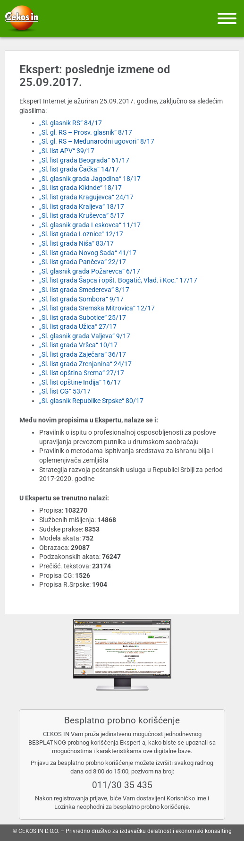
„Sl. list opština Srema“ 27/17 (81, 373)
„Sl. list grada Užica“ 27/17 (78, 326)
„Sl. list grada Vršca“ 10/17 (78, 345)
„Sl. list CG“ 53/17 (65, 391)
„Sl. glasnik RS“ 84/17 (70, 123)
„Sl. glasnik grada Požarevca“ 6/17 (89, 271)
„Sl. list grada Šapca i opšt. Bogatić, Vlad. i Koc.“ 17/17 (118, 280)
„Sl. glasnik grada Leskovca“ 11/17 (90, 225)
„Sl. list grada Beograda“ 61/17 (84, 160)
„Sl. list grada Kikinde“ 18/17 (80, 187)
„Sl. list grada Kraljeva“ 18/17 (81, 206)
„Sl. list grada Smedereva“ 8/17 (84, 289)
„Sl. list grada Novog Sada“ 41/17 (87, 253)
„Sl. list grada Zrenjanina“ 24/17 (85, 364)
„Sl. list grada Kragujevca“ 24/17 (86, 197)
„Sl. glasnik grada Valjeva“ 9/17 (84, 336)
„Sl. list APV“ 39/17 (66, 150)
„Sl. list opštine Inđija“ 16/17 (80, 382)
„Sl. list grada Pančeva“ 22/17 (82, 262)
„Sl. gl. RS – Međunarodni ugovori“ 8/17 (96, 141)
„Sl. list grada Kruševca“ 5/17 (81, 215)
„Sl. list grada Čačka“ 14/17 (79, 169)
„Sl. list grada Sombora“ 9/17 (81, 299)
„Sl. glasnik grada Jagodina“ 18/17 (90, 178)
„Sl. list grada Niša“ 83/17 (76, 243)
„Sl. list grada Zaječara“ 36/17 (82, 354)
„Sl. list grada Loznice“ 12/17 (81, 234)
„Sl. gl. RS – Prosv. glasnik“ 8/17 (85, 132)
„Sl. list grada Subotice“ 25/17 (82, 317)
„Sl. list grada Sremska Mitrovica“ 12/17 (97, 308)
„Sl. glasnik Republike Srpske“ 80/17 (91, 400)
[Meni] (227, 18)
